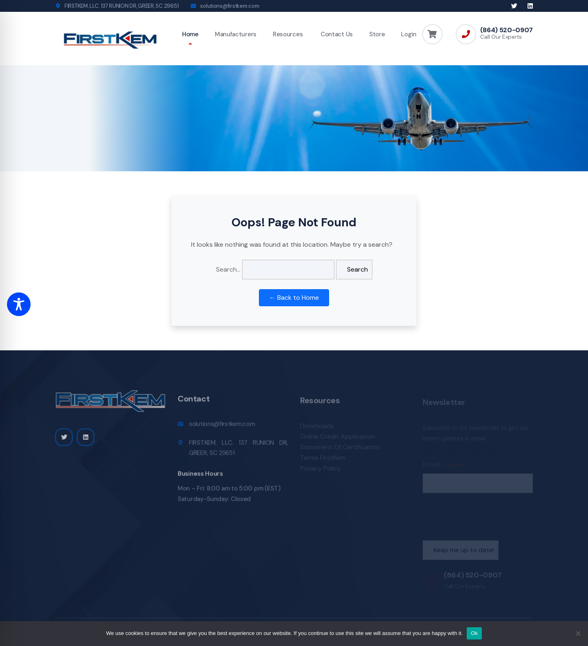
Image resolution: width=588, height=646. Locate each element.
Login (408, 34)
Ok (474, 633)
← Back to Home (294, 297)
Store (377, 34)
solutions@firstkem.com (229, 5)
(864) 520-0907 (506, 30)
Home (190, 34)
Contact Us (336, 34)
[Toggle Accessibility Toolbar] (18, 304)
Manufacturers (235, 34)
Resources (288, 34)
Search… (228, 269)
